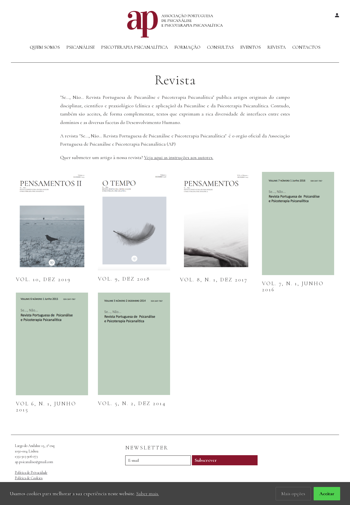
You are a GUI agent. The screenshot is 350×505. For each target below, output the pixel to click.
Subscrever (206, 460)
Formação (187, 47)
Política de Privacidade (31, 472)
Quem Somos (45, 47)
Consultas (220, 47)
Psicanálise (80, 47)
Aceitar (326, 495)
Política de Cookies (29, 478)
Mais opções (293, 495)
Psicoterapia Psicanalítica (134, 47)
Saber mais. (147, 495)
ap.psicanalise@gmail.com (34, 462)
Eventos (250, 47)
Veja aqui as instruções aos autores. (178, 157)
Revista (276, 47)
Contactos (306, 47)
